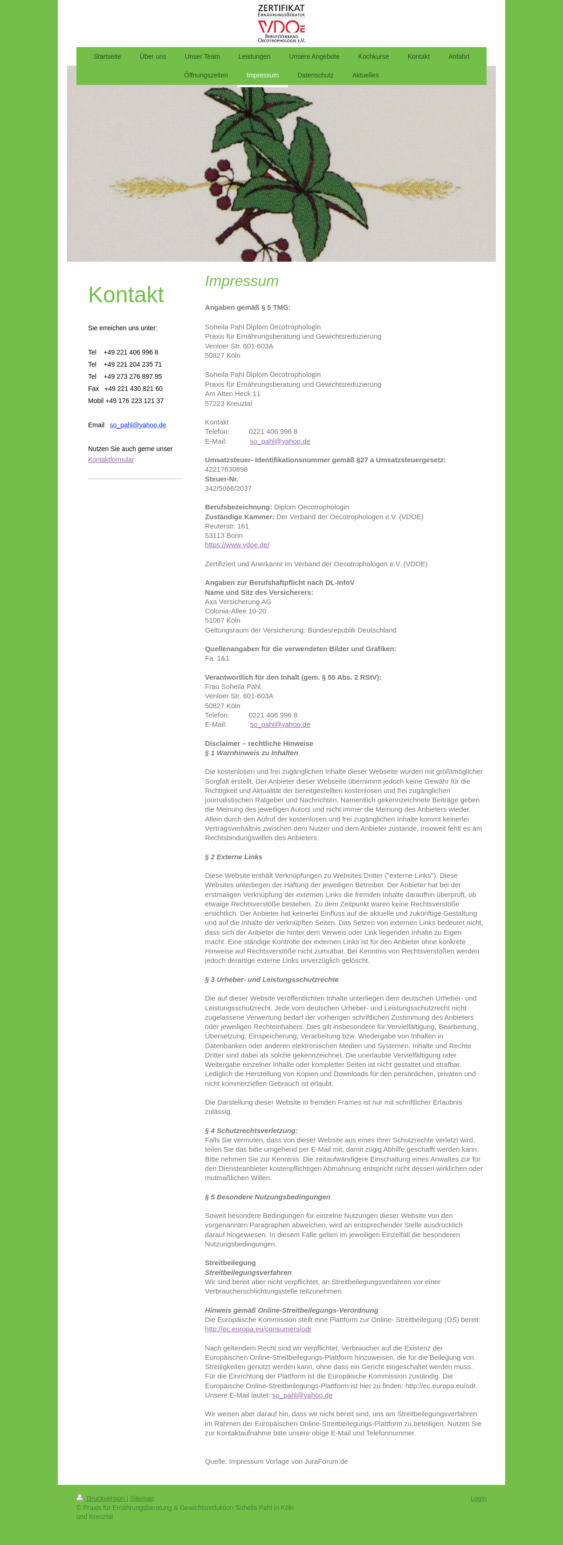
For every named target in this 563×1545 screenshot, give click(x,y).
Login (479, 1498)
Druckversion (101, 1498)
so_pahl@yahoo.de (280, 724)
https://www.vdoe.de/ (237, 545)
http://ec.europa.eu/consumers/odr (258, 1329)
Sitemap (142, 1498)
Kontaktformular (111, 459)
